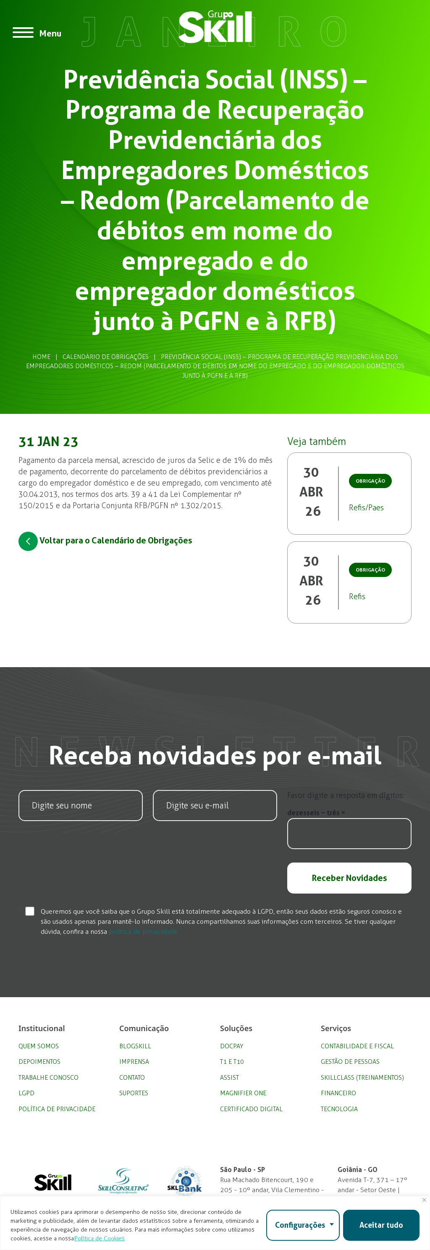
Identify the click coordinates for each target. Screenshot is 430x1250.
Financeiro (338, 1093)
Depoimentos (39, 1061)
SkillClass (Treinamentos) (362, 1077)
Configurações (300, 1225)
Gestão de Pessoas (350, 1061)
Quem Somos (38, 1046)
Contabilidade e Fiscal (357, 1046)
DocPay (232, 1046)
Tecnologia (339, 1109)
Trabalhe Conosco (48, 1077)
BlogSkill (135, 1046)
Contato (132, 1077)
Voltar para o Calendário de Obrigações (105, 541)
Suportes (133, 1093)
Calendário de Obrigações (106, 357)
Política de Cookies (99, 1238)
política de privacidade (143, 932)
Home (41, 357)
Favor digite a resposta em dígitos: (345, 795)
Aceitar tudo (381, 1225)
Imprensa (134, 1061)
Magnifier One (243, 1093)
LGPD (26, 1093)
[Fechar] (424, 1200)
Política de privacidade (56, 1109)
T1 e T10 (232, 1061)
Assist (229, 1077)
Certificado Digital (251, 1109)
